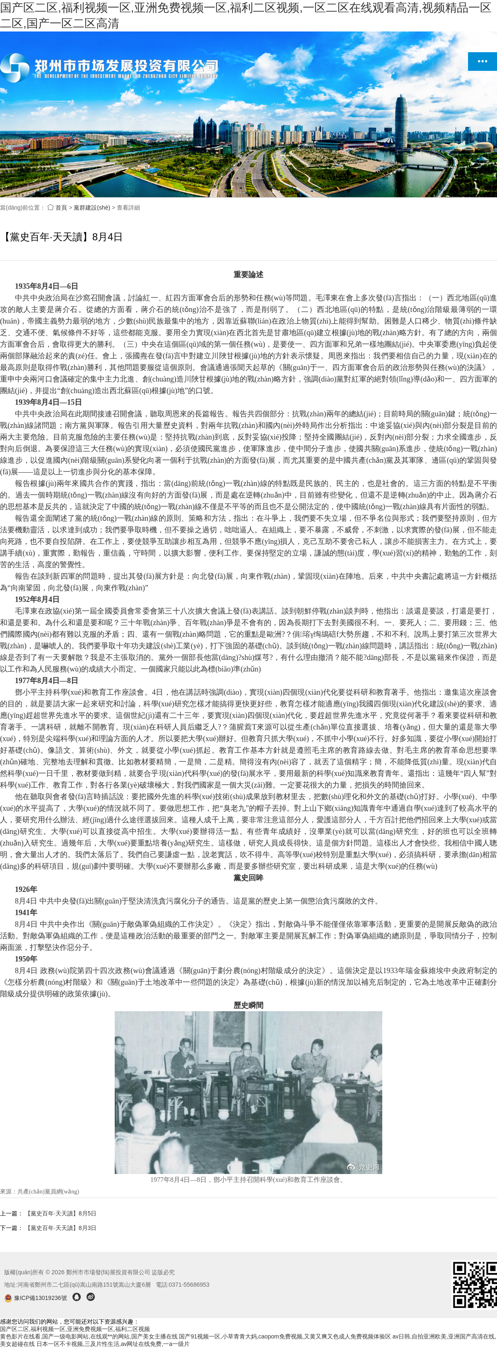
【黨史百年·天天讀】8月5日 (61, 1213)
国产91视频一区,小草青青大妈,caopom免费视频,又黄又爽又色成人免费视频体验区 (285, 1336)
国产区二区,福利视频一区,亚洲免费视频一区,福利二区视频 (75, 1329)
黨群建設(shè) (92, 207)
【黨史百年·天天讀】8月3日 (61, 1228)
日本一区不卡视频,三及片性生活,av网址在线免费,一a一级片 (113, 1344)
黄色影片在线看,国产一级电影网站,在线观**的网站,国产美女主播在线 (89, 1336)
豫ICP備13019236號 (36, 1298)
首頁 (57, 207)
